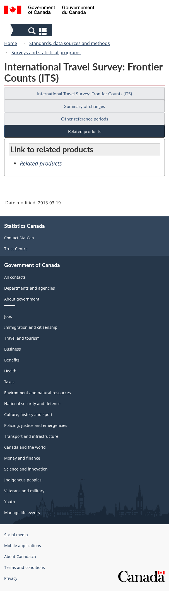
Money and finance (22, 458)
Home (10, 43)
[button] (32, 31)
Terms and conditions (24, 567)
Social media (16, 534)
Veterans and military (24, 490)
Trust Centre (16, 248)
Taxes (9, 381)
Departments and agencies (29, 288)
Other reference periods (84, 118)
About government (21, 299)
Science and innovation (26, 469)
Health (10, 370)
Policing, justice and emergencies (35, 425)
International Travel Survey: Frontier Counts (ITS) (84, 93)
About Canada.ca (20, 556)
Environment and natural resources (37, 392)
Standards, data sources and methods (69, 43)
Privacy (10, 578)
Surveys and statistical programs (46, 52)
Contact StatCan (19, 237)
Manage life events (22, 512)
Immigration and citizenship (30, 327)
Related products (84, 131)
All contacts (15, 277)
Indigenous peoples (23, 480)
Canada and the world (25, 447)
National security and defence (32, 403)
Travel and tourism (22, 338)
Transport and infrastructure (31, 436)
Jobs (8, 316)
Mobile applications (22, 545)
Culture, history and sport (28, 414)
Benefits (12, 360)
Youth (9, 501)
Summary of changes (84, 106)
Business (12, 349)
